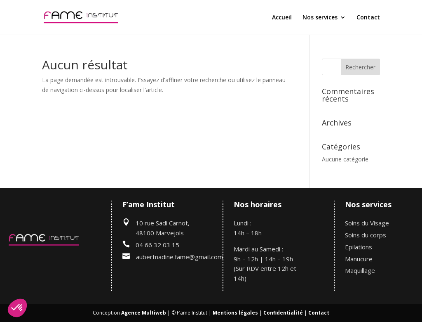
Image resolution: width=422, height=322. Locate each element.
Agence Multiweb (143, 312)
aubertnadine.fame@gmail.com (179, 257)
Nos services (320, 17)
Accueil (282, 17)
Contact (368, 17)
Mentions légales (235, 312)
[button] (17, 308)
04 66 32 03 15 (157, 245)
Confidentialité (283, 312)
